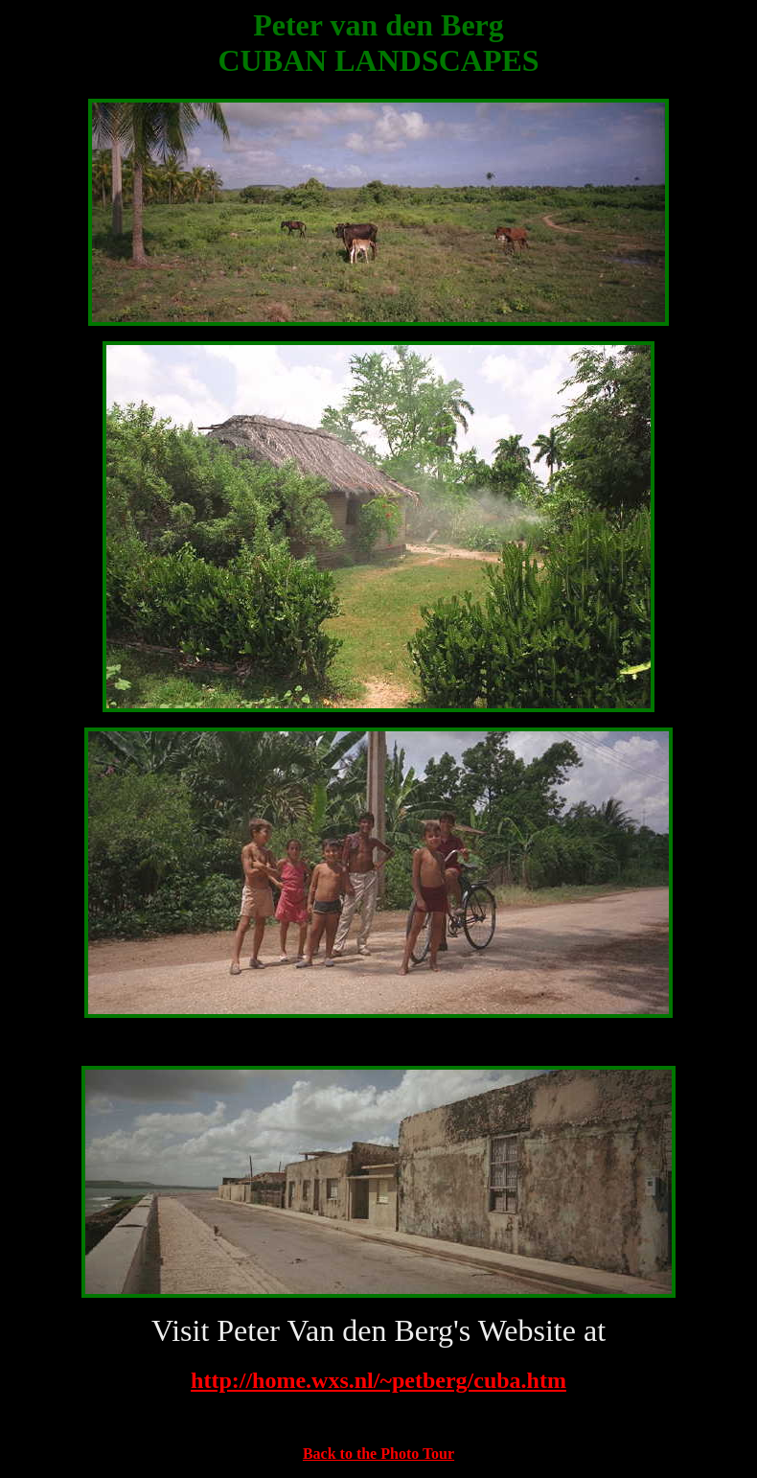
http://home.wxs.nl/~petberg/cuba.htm (378, 1380)
